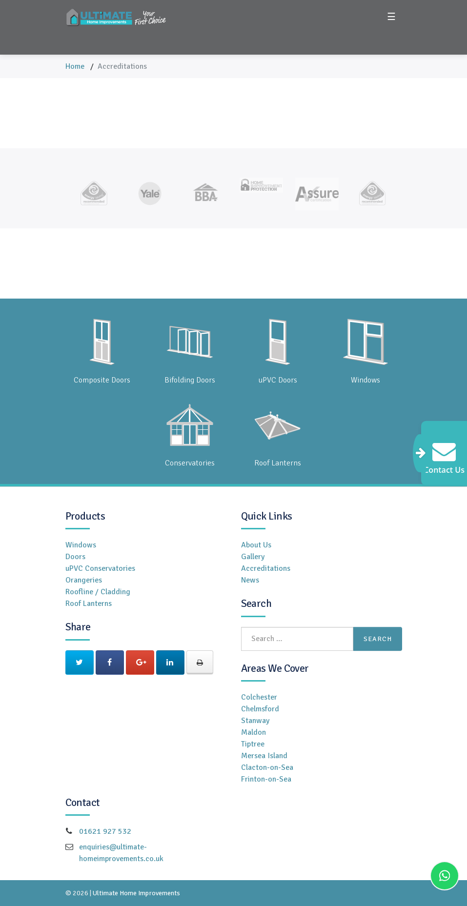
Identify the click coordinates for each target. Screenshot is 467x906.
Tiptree (252, 744)
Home (74, 66)
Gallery (252, 557)
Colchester (259, 697)
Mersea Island (264, 756)
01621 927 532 (105, 831)
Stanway (255, 720)
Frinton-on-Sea (266, 779)
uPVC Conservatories (100, 568)
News (250, 580)
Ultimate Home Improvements (136, 893)
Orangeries (83, 580)
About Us (256, 545)
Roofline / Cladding (97, 592)
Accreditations (265, 568)
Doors (75, 557)
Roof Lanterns (88, 603)
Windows (80, 545)
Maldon (253, 732)
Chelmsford (260, 709)
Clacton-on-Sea (267, 767)
